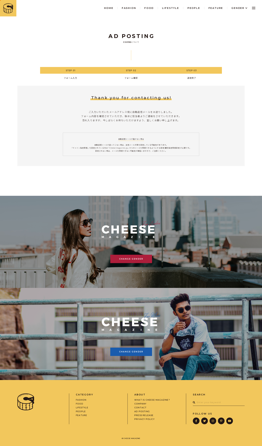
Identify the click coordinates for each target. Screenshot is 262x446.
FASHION (81, 400)
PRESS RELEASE (144, 415)
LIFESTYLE (82, 408)
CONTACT (140, 408)
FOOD (79, 404)
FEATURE (81, 415)
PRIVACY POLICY (144, 419)
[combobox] (219, 402)
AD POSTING (142, 411)
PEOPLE (81, 411)
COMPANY (140, 404)
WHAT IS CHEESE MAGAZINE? (152, 400)
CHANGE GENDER (131, 259)
